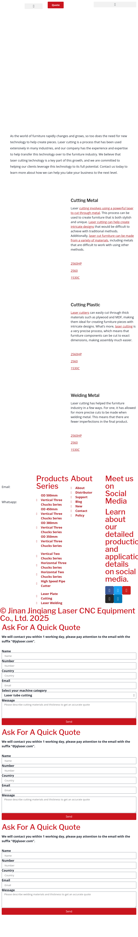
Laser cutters (80, 313)
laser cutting (124, 326)
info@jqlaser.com (14, 491)
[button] (33, 6)
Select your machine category (24, 690)
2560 (74, 271)
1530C (75, 278)
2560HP (76, 263)
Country (8, 670)
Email (6, 680)
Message (8, 700)
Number (8, 660)
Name (6, 651)
